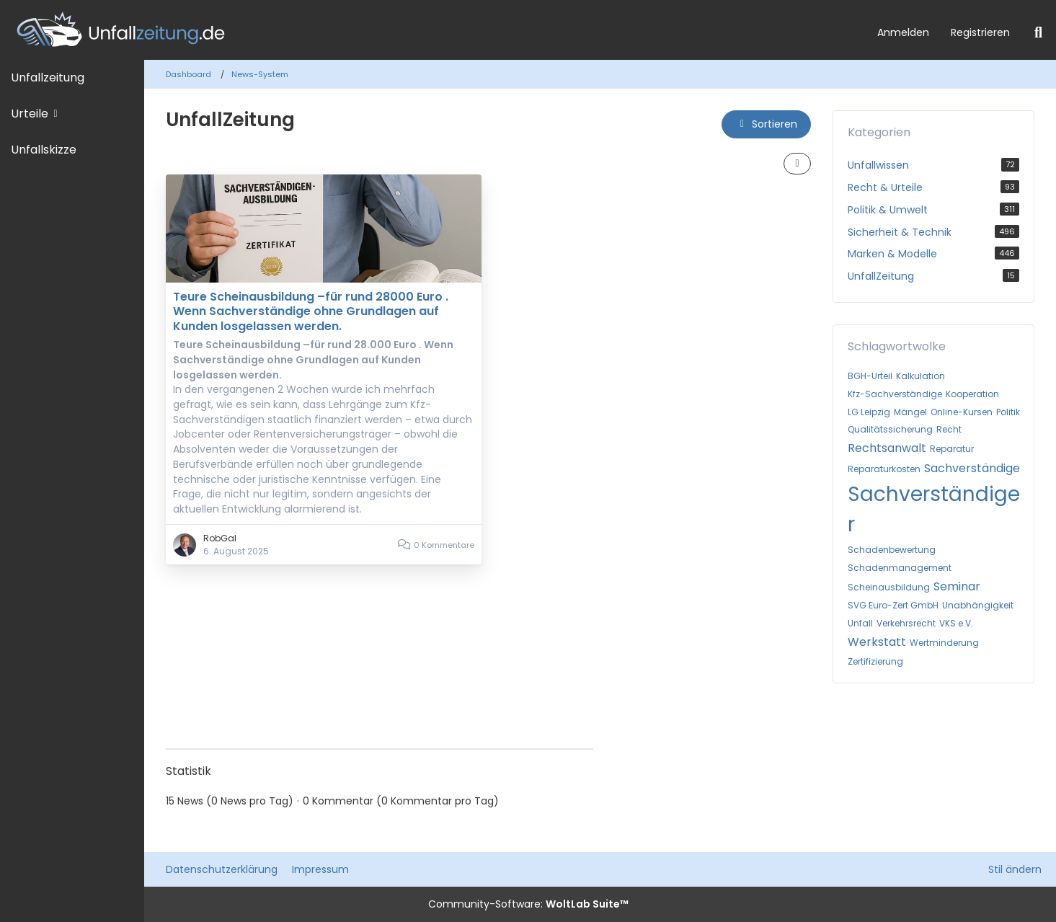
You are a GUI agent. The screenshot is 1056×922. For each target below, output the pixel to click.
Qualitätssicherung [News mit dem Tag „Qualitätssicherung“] (890, 429)
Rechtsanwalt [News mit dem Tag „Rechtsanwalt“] (887, 448)
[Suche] (1038, 32)
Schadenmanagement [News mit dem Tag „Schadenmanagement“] (899, 568)
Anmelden (903, 32)
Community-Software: (528, 904)
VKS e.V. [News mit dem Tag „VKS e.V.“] (956, 623)
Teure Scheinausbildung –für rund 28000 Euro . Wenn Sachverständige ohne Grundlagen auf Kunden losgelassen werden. (310, 311)
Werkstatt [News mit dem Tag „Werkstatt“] (877, 642)
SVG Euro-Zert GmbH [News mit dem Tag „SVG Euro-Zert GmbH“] (893, 605)
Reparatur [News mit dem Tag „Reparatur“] (952, 449)
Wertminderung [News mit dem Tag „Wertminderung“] (944, 643)
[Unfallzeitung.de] (433, 30)
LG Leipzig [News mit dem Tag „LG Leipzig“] (869, 412)
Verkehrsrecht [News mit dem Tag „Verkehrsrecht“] (906, 623)
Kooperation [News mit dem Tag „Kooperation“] (972, 394)
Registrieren (980, 32)
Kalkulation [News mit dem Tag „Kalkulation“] (920, 376)
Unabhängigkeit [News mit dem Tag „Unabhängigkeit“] (977, 605)
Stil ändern (1015, 869)
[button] (767, 124)
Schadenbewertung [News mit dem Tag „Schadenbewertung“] (892, 550)
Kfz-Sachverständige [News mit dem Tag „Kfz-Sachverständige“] (895, 394)
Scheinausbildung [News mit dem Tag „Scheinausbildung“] (889, 587)
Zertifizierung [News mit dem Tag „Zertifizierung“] (875, 661)
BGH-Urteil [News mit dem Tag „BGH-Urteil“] (870, 376)
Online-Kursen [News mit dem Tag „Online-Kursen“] (962, 412)
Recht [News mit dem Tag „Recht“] (949, 429)
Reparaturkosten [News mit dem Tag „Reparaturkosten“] (884, 469)
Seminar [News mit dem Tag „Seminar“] (956, 586)
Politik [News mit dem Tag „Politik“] (1008, 412)
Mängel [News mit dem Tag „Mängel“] (910, 412)
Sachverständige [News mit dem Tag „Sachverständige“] (972, 468)
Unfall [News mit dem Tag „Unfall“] (860, 623)
